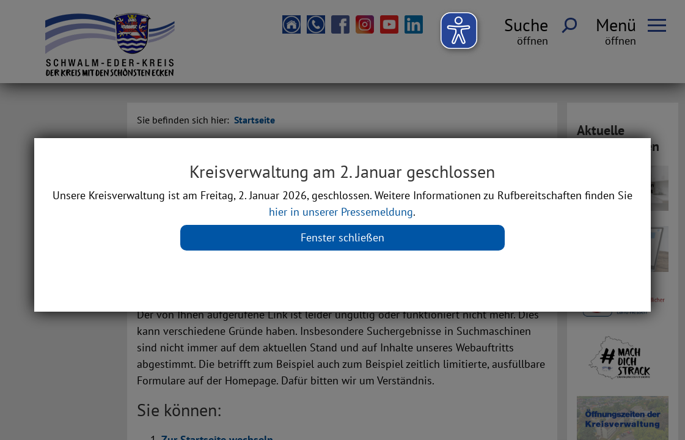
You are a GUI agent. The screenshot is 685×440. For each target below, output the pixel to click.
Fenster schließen (342, 237)
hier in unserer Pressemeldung (341, 212)
